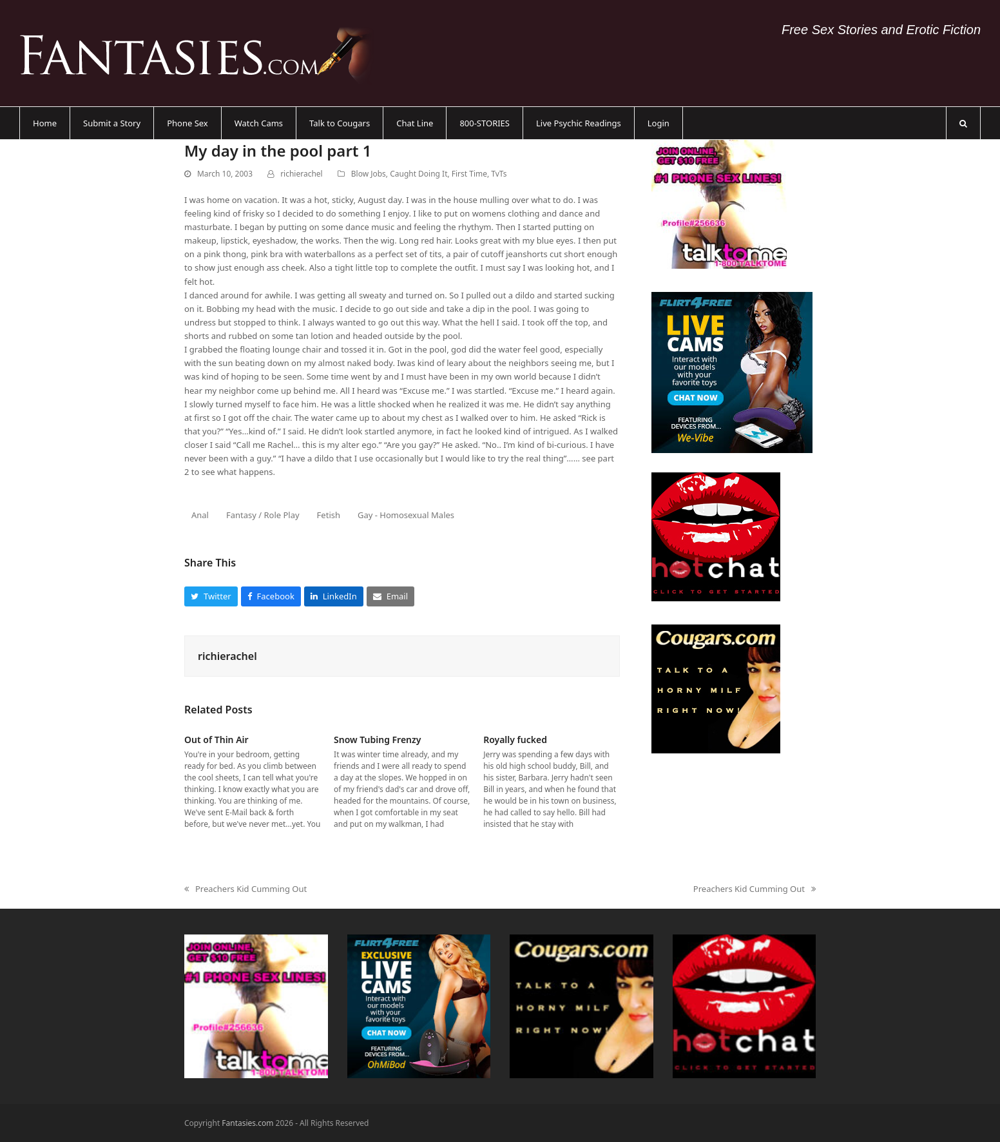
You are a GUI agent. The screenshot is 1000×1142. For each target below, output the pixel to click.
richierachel (301, 173)
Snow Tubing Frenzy (377, 739)
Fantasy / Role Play (263, 515)
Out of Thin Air (216, 739)
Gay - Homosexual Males (406, 515)
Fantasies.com (247, 1123)
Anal (200, 515)
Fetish (328, 515)
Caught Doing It (418, 173)
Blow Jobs (368, 173)
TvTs (498, 173)
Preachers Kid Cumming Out (245, 889)
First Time (469, 173)
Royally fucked (515, 739)
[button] (963, 123)
